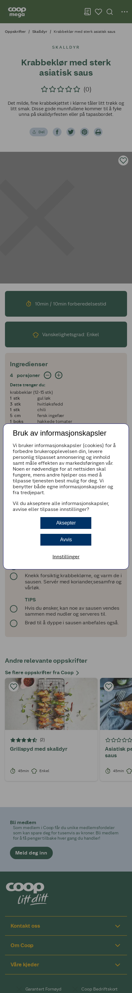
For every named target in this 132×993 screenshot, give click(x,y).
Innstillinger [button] (66, 557)
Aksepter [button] (66, 522)
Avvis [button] (66, 539)
